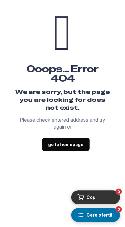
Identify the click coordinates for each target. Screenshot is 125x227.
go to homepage (66, 144)
